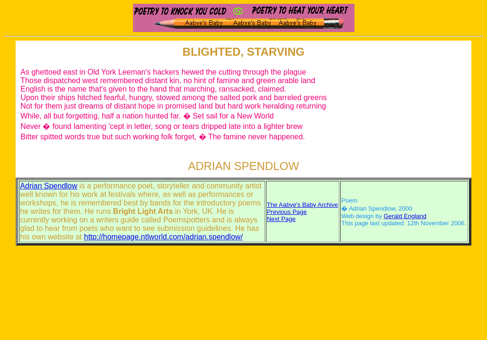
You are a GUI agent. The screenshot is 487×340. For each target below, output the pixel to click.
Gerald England (405, 216)
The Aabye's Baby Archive (302, 204)
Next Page (281, 218)
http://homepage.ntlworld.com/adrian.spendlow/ (163, 237)
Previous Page (287, 211)
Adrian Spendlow (48, 186)
